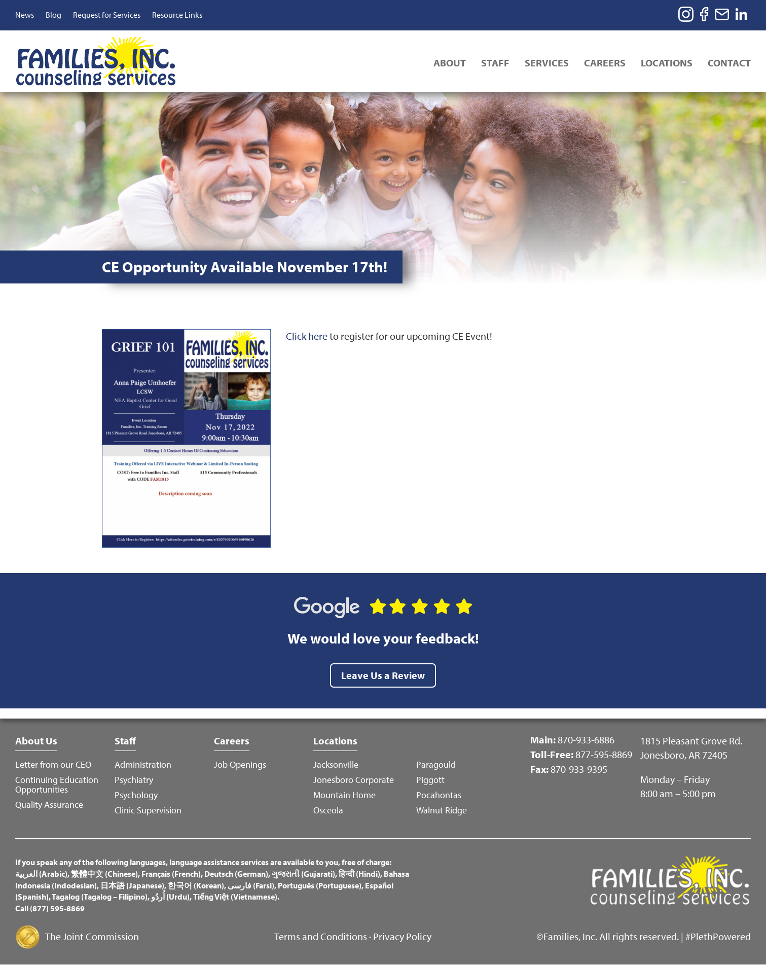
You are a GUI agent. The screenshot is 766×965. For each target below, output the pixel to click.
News (24, 15)
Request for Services (106, 15)
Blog (53, 15)
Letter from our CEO (53, 764)
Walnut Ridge (441, 810)
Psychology (136, 795)
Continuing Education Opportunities (56, 784)
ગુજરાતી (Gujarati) (303, 874)
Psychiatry (134, 779)
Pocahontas (438, 795)
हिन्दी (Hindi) (359, 874)
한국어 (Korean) (196, 885)
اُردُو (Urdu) (170, 896)
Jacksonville (335, 764)
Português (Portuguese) (319, 885)
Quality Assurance (49, 804)
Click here (306, 336)
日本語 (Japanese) (132, 885)
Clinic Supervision (148, 810)
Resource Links (177, 15)
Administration (143, 764)
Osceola (328, 810)
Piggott (430, 779)
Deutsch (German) (236, 874)
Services (547, 62)
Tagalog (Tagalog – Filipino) (100, 896)
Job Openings (240, 764)
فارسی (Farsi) (251, 885)
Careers (605, 62)
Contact (729, 62)
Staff (495, 62)
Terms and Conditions (320, 936)
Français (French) (171, 874)
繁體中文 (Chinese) (104, 874)
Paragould (436, 764)
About (449, 62)
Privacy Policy (402, 936)
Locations (666, 62)
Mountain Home (344, 795)
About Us (36, 740)
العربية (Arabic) (41, 874)
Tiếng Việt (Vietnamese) (235, 896)
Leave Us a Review (383, 675)
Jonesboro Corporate (353, 779)
